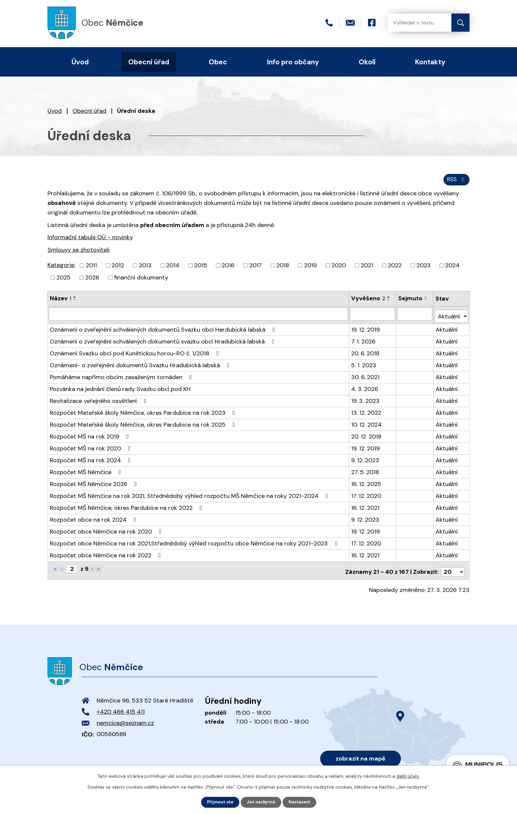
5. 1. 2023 (364, 366)
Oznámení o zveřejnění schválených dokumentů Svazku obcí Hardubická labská (164, 330)
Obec (218, 61)
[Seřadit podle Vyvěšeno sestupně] (389, 303)
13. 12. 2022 (366, 413)
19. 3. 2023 (365, 402)
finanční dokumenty (141, 281)
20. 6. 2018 (365, 354)
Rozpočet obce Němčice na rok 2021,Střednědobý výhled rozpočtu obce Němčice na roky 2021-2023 (195, 544)
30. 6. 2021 (365, 378)
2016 (228, 269)
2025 (63, 281)
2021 (367, 269)
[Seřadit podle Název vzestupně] (74, 300)
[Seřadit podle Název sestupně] (74, 303)
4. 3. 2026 (365, 390)
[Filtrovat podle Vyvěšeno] (373, 317)
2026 (92, 281)
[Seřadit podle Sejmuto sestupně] (426, 303)
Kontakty (430, 61)
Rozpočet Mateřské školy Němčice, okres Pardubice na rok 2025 (144, 425)
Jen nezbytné (262, 802)
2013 (145, 269)
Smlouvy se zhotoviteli (78, 253)
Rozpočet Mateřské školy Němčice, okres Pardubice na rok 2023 (144, 413)
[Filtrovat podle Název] (198, 317)
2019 (310, 269)
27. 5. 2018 (365, 473)
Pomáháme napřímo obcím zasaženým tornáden (122, 378)
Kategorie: (61, 269)
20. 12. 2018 (366, 437)
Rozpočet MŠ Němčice (87, 473)
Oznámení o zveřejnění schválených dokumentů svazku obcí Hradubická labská (163, 342)
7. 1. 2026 (363, 342)
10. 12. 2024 (366, 425)
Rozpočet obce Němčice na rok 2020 (107, 532)
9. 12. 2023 (365, 461)
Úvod (54, 111)
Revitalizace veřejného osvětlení (99, 402)
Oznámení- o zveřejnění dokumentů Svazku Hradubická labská (141, 366)
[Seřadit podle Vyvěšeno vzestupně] (389, 300)
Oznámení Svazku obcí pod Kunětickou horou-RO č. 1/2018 (136, 354)
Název (60, 302)
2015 (200, 269)
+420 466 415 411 (121, 710)
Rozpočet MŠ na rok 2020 (91, 449)
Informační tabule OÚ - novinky (90, 241)
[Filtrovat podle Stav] (451, 317)
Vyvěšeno (368, 302)
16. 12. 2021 (365, 508)
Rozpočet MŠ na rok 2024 (91, 461)
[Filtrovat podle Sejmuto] (415, 317)
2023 (423, 269)
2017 (255, 269)
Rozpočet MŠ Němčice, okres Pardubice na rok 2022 (127, 508)
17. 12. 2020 (366, 497)
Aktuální (447, 330)
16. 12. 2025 (366, 485)
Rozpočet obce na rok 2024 (94, 520)
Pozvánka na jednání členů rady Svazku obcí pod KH (120, 390)
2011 (91, 269)
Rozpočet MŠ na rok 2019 (91, 437)
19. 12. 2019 (365, 330)
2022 (395, 269)
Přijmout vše (217, 802)
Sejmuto (411, 302)
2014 (172, 269)
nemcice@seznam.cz (125, 721)
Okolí (367, 61)
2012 (117, 269)
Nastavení (302, 802)
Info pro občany (293, 61)
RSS (455, 182)
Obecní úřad (89, 111)
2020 (338, 269)
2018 (282, 269)
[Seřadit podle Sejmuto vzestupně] (426, 300)
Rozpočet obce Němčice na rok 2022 (107, 556)
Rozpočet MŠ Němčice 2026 (94, 485)
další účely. (408, 775)
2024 (452, 269)
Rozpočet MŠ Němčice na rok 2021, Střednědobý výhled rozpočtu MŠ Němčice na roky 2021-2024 (190, 497)
